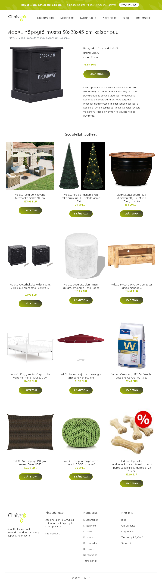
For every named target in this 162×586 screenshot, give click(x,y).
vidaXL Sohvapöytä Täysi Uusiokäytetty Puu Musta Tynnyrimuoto (131, 200)
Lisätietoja (96, 76)
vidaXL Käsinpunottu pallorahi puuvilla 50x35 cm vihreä (81, 465)
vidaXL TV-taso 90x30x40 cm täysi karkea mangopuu (131, 288)
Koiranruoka (45, 19)
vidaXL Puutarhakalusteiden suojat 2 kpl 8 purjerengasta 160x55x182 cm (30, 290)
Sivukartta (126, 545)
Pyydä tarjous (129, 5)
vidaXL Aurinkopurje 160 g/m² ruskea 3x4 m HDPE (30, 465)
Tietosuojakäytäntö (132, 539)
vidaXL (115, 50)
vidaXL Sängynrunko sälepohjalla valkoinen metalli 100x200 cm (30, 378)
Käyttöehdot (128, 533)
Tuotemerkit (143, 19)
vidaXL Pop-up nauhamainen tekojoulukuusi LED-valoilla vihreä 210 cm (81, 200)
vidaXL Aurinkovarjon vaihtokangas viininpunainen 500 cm (81, 378)
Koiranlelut (110, 19)
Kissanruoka (88, 19)
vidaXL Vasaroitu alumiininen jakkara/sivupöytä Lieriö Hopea (81, 288)
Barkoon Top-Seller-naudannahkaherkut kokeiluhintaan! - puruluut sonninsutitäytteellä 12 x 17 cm (131, 468)
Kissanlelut (67, 19)
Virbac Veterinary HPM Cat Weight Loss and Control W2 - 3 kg (132, 378)
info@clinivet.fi (53, 535)
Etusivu (11, 40)
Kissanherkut (90, 522)
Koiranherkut (90, 545)
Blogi (126, 19)
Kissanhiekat (90, 528)
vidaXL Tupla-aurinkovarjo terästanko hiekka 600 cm (30, 198)
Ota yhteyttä (128, 528)
